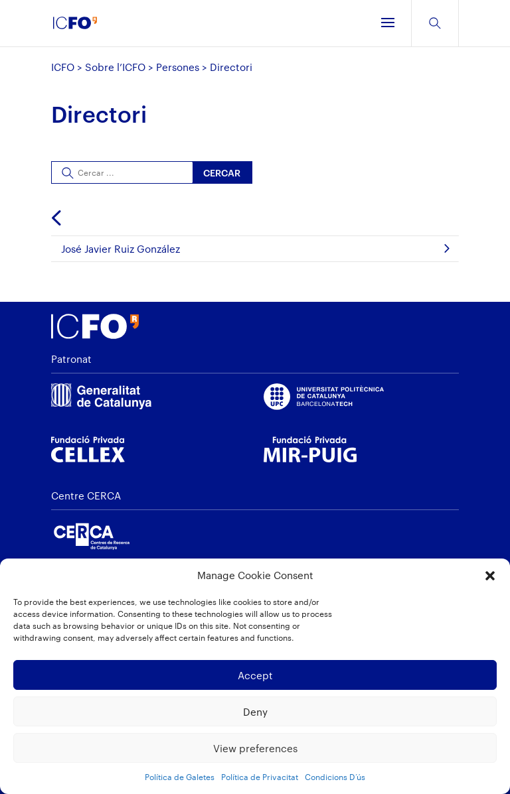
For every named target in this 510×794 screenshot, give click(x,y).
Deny (255, 712)
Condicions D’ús (335, 776)
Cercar (221, 172)
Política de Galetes (179, 776)
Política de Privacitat (259, 776)
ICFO (62, 67)
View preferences (255, 748)
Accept (255, 675)
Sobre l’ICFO (115, 67)
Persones (177, 67)
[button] (490, 575)
